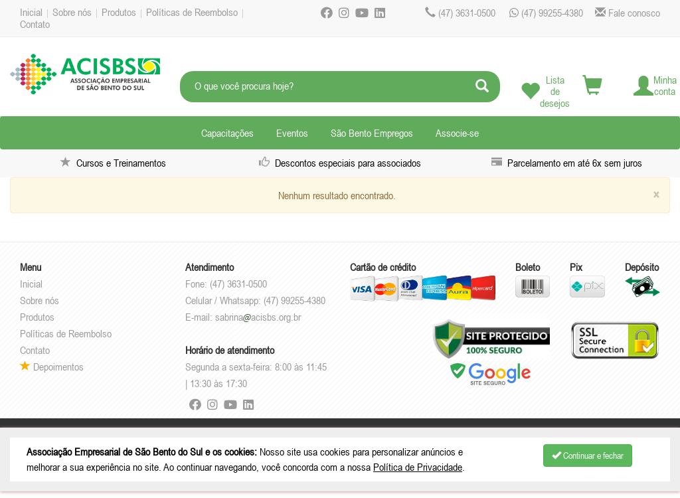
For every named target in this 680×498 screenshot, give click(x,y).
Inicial (31, 12)
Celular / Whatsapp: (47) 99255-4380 (255, 300)
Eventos (292, 133)
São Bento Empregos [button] (372, 133)
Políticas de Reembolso (192, 12)
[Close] (656, 195)
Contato (35, 24)
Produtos (119, 12)
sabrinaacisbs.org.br (258, 317)
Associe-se (457, 133)
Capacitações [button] (227, 133)
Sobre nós (72, 12)
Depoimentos (52, 367)
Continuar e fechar (588, 455)
